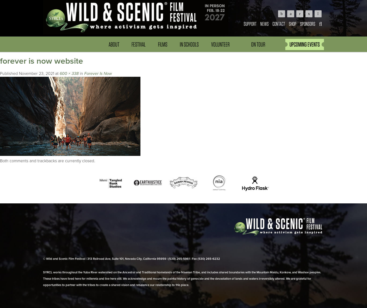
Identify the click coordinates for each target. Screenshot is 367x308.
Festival (139, 44)
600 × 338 (69, 73)
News (264, 24)
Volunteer (220, 44)
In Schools (189, 44)
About (114, 44)
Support (250, 24)
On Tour (258, 44)
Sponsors (307, 24)
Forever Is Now (98, 73)
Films (162, 44)
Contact (278, 24)
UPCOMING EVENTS (305, 44)
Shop (292, 24)
